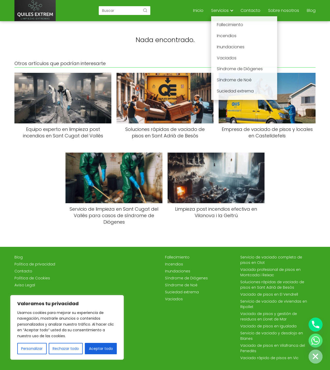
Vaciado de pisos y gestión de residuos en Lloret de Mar (268, 316)
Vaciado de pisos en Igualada (268, 326)
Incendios (174, 264)
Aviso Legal (24, 285)
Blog (311, 10)
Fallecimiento (177, 257)
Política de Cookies (32, 278)
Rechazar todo (66, 348)
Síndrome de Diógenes (186, 278)
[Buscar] (145, 10)
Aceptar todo (101, 348)
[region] (67, 327)
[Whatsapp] (316, 341)
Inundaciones (177, 271)
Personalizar (32, 348)
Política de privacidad (34, 264)
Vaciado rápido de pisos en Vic (269, 357)
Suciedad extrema (182, 292)
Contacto (250, 10)
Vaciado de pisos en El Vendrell (269, 294)
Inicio (198, 10)
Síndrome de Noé (181, 285)
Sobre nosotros (283, 10)
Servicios (220, 10)
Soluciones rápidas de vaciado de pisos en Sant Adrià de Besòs (272, 284)
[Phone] (316, 325)
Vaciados (174, 299)
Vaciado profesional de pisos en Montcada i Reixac (270, 272)
